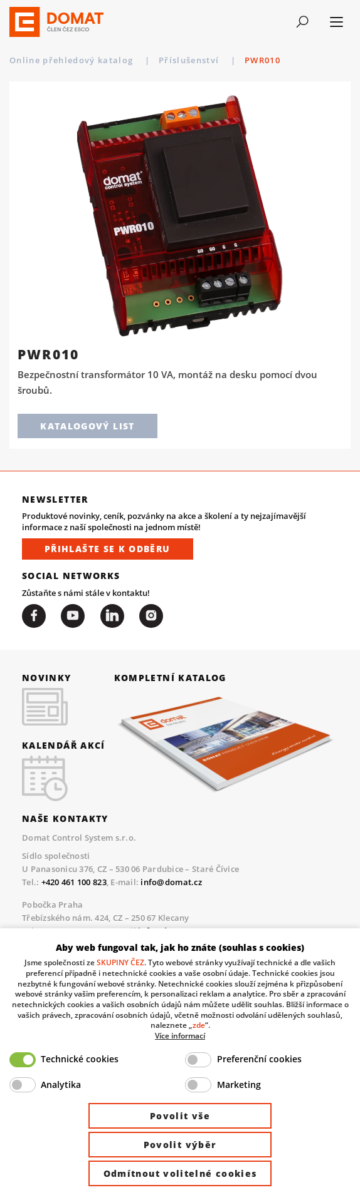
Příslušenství (190, 60)
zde (199, 1025)
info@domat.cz (170, 882)
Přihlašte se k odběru (108, 549)
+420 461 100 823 (74, 882)
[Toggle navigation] (303, 22)
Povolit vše (180, 1116)
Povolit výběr (180, 1145)
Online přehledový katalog (72, 60)
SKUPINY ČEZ (120, 962)
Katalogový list (87, 426)
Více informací (180, 1035)
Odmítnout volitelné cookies (180, 1173)
